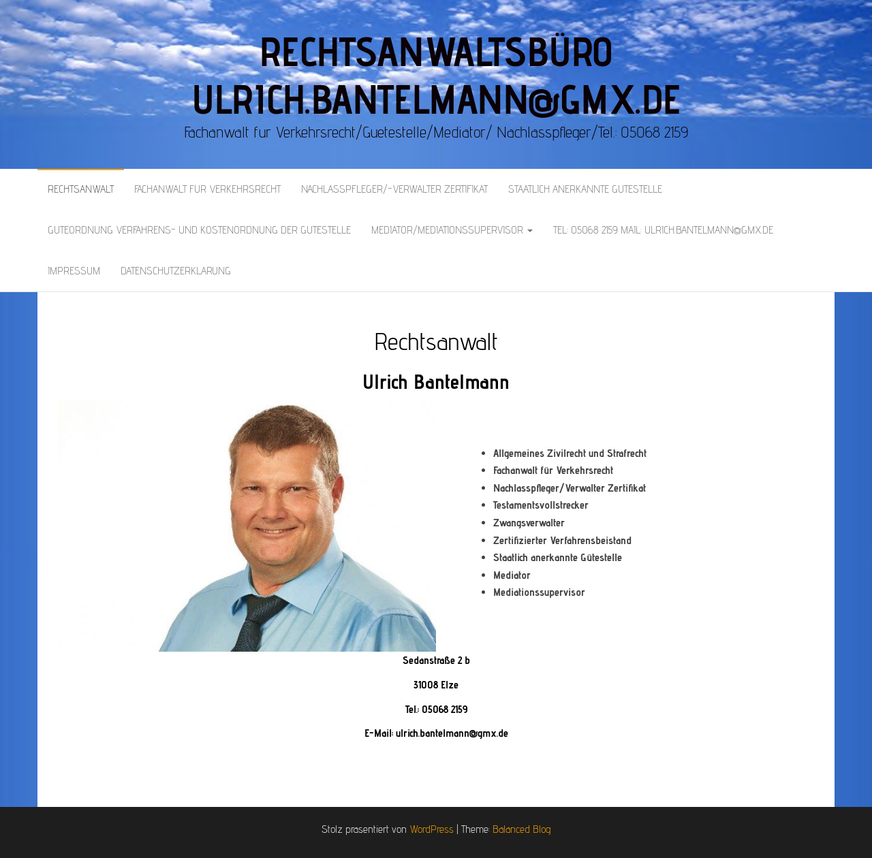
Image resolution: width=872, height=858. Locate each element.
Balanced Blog (521, 829)
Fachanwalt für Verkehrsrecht (207, 188)
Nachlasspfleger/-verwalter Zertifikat (394, 188)
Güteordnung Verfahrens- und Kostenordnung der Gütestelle (199, 229)
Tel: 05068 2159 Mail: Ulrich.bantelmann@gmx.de (663, 229)
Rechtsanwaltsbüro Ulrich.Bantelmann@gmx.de (435, 75)
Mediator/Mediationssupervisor (452, 229)
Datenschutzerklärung (176, 270)
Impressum (74, 270)
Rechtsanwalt (81, 188)
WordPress (431, 829)
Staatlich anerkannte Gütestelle (585, 188)
